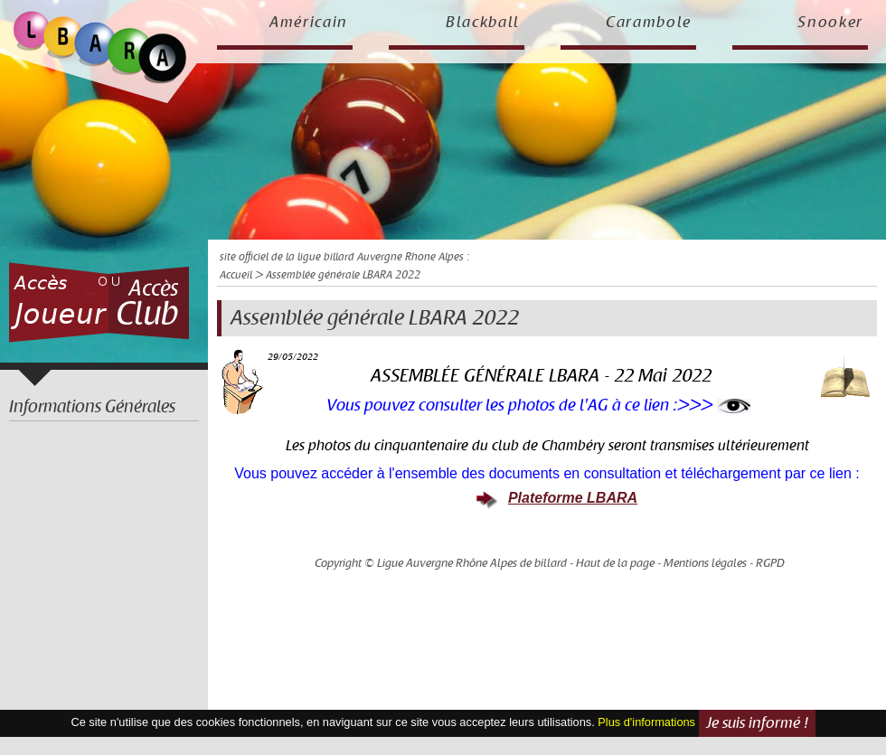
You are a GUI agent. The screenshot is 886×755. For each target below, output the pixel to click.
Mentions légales (705, 563)
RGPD (770, 563)
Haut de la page (615, 563)
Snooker (830, 23)
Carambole (649, 23)
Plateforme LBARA (572, 497)
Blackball (483, 23)
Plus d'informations (646, 722)
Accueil (236, 275)
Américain (308, 23)
